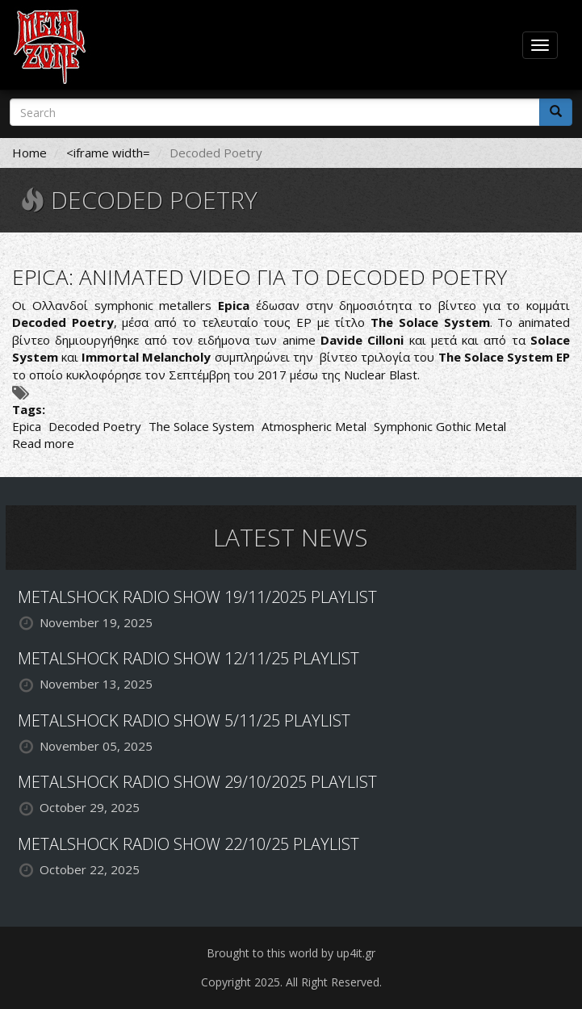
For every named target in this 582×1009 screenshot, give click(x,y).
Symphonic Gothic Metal (440, 426)
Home (29, 152)
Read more (43, 443)
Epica (26, 426)
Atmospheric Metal (314, 426)
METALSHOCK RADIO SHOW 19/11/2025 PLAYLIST (197, 597)
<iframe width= (108, 152)
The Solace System (201, 426)
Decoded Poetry (94, 426)
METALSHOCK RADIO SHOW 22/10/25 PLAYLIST (188, 844)
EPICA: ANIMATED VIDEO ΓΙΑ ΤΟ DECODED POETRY (259, 276)
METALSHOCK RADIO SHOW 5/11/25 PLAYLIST (184, 720)
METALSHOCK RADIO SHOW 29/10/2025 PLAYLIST (197, 782)
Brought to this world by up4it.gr (291, 953)
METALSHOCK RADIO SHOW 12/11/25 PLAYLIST (188, 658)
